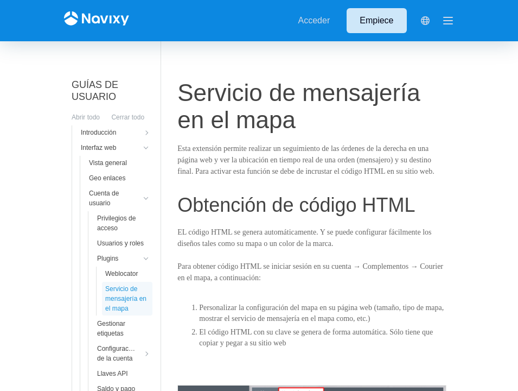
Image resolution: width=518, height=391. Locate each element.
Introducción (98, 132)
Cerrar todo (127, 117)
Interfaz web (98, 148)
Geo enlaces (107, 178)
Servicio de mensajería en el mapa (125, 298)
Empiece (376, 20)
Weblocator (121, 274)
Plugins (107, 258)
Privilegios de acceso (116, 223)
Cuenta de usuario (104, 198)
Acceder (314, 20)
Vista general (108, 163)
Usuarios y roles (120, 243)
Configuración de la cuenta (117, 353)
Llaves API (112, 373)
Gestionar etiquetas (111, 328)
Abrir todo (86, 117)
